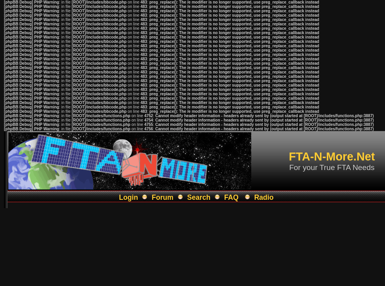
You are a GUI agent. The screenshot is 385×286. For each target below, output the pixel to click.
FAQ (231, 197)
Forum (162, 197)
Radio (263, 197)
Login (128, 197)
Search (199, 197)
